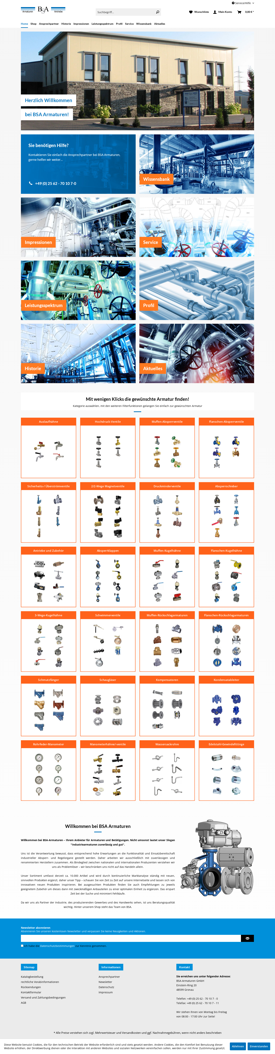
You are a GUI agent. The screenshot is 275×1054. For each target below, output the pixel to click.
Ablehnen (238, 1046)
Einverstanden (259, 1046)
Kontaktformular (31, 992)
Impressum (106, 992)
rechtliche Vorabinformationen (40, 982)
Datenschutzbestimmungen (57, 946)
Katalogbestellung (32, 976)
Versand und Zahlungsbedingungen (43, 997)
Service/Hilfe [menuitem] (241, 3)
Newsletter (105, 982)
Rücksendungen (31, 987)
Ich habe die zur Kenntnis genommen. (65, 946)
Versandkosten (131, 1033)
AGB (23, 1002)
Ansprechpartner (109, 976)
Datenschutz (106, 987)
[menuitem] (128, 12)
